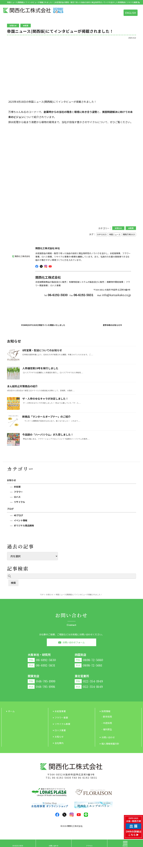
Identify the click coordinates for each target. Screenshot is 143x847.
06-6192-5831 (87, 777)
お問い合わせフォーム (73, 642)
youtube (50, 266)
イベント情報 (20, 520)
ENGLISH (130, 13)
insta (45, 266)
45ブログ (18, 515)
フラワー (18, 491)
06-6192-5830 (61, 777)
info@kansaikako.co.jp (116, 295)
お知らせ (11, 480)
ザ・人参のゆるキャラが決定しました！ (45, 398)
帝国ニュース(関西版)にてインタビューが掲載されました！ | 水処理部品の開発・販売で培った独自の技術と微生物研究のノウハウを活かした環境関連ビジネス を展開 (72, 2)
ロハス (17, 496)
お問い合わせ (53, 845)
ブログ (10, 508)
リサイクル (19, 501)
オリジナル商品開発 (24, 525)
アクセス (89, 845)
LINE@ (86, 815)
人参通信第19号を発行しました (40, 368)
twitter (41, 266)
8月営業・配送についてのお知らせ (42, 350)
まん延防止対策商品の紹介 (22, 386)
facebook (36, 266)
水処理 (17, 486)
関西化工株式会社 (74, 826)
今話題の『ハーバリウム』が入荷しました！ (47, 434)
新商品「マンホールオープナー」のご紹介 (46, 416)
